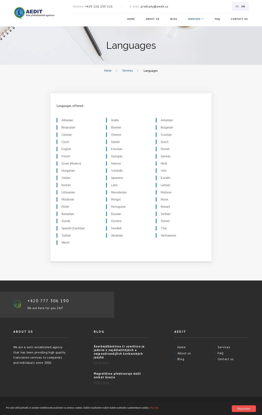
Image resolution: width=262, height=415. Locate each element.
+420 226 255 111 (99, 6)
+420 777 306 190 (49, 301)
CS (237, 6)
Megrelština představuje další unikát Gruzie (117, 376)
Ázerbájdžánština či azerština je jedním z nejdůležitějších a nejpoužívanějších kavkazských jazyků (119, 352)
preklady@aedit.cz (154, 6)
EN (243, 6)
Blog (174, 19)
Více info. (213, 409)
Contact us (240, 19)
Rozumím (243, 409)
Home (132, 19)
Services (195, 19)
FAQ (218, 19)
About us (153, 19)
